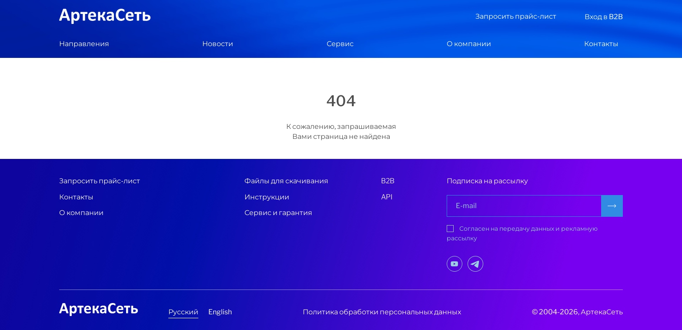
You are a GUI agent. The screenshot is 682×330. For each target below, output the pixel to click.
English (220, 312)
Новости (217, 44)
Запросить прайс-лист (515, 16)
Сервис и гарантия (278, 213)
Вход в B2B (604, 17)
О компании (469, 44)
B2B (387, 181)
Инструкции (266, 197)
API (387, 197)
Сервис (340, 44)
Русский (183, 312)
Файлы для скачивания (286, 181)
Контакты (601, 44)
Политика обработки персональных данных (382, 312)
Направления (84, 44)
